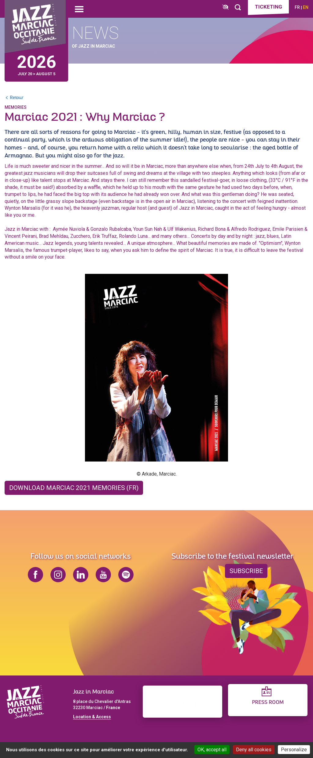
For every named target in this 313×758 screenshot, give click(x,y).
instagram (58, 574)
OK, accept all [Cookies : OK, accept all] (211, 749)
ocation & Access (93, 716)
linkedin (80, 574)
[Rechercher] (238, 7)
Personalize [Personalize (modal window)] (294, 749)
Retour (17, 96)
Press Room (268, 702)
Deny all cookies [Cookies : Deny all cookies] (253, 749)
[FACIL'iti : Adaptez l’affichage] (225, 7)
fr (297, 7)
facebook (35, 574)
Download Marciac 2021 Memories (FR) (73, 485)
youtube (103, 574)
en (305, 7)
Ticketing (268, 7)
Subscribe (246, 571)
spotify (126, 574)
